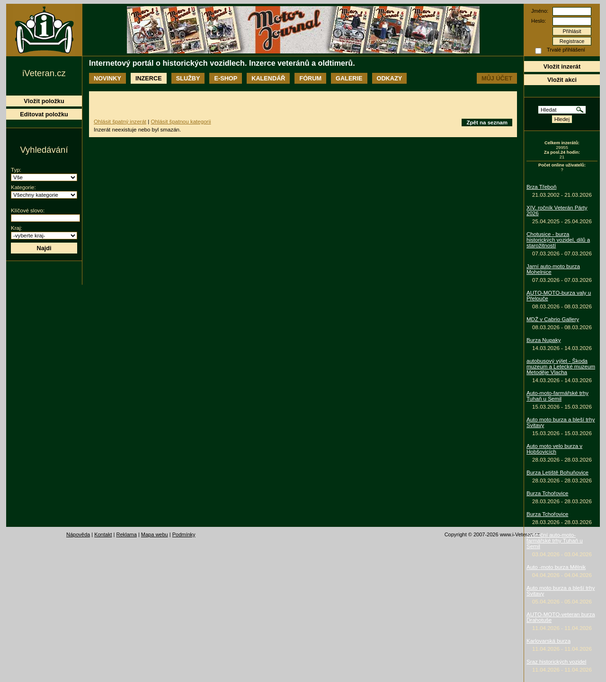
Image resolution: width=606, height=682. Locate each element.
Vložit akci (562, 79)
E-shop (225, 78)
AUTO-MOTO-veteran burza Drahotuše (560, 617)
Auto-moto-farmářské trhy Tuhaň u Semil (557, 396)
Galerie (349, 78)
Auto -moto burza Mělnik (556, 567)
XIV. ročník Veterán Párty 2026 (557, 210)
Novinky (107, 78)
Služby (188, 78)
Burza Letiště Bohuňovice (557, 472)
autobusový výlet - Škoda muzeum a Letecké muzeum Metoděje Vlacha (560, 366)
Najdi (43, 248)
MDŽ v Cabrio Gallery (552, 319)
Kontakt (103, 534)
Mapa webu (154, 534)
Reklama (126, 534)
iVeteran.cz (43, 73)
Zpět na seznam (487, 122)
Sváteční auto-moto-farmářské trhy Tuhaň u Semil (554, 540)
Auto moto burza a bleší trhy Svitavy (560, 422)
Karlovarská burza (548, 641)
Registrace (572, 41)
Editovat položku (44, 114)
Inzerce (148, 78)
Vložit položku (44, 101)
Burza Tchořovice (547, 493)
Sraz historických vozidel (556, 662)
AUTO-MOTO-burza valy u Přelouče (558, 295)
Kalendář (268, 78)
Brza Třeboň (541, 187)
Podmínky (184, 534)
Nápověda (78, 534)
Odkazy (389, 78)
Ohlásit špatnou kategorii (181, 121)
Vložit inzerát (562, 66)
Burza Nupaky (543, 340)
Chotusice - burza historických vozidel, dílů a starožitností (558, 239)
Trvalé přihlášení (566, 49)
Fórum (310, 78)
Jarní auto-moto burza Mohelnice (553, 269)
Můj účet (496, 78)
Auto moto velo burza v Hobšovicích (554, 449)
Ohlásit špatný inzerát (120, 121)
